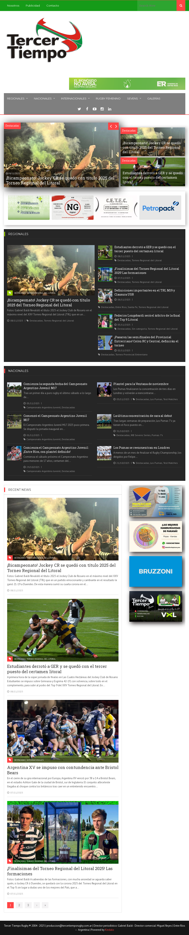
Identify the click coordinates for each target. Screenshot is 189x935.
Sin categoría (139, 328)
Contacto (52, 5)
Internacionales (73, 98)
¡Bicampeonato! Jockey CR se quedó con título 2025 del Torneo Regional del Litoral (48, 302)
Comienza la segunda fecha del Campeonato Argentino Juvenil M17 (55, 386)
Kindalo (109, 930)
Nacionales (43, 98)
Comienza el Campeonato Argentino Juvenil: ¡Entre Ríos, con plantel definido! (56, 450)
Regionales (16, 98)
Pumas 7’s (157, 435)
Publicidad (33, 5)
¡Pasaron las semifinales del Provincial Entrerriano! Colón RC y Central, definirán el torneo (146, 341)
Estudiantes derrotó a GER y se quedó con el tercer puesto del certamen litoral (145, 249)
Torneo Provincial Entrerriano (131, 354)
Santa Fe (133, 307)
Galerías (153, 98)
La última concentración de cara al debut (142, 416)
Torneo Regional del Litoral (41, 293)
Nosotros (13, 5)
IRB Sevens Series (141, 435)
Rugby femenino (108, 98)
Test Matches (170, 399)
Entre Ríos (121, 307)
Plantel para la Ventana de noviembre (141, 384)
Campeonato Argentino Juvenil (44, 407)
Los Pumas (156, 399)
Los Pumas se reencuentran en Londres (141, 448)
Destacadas (20, 293)
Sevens (132, 98)
